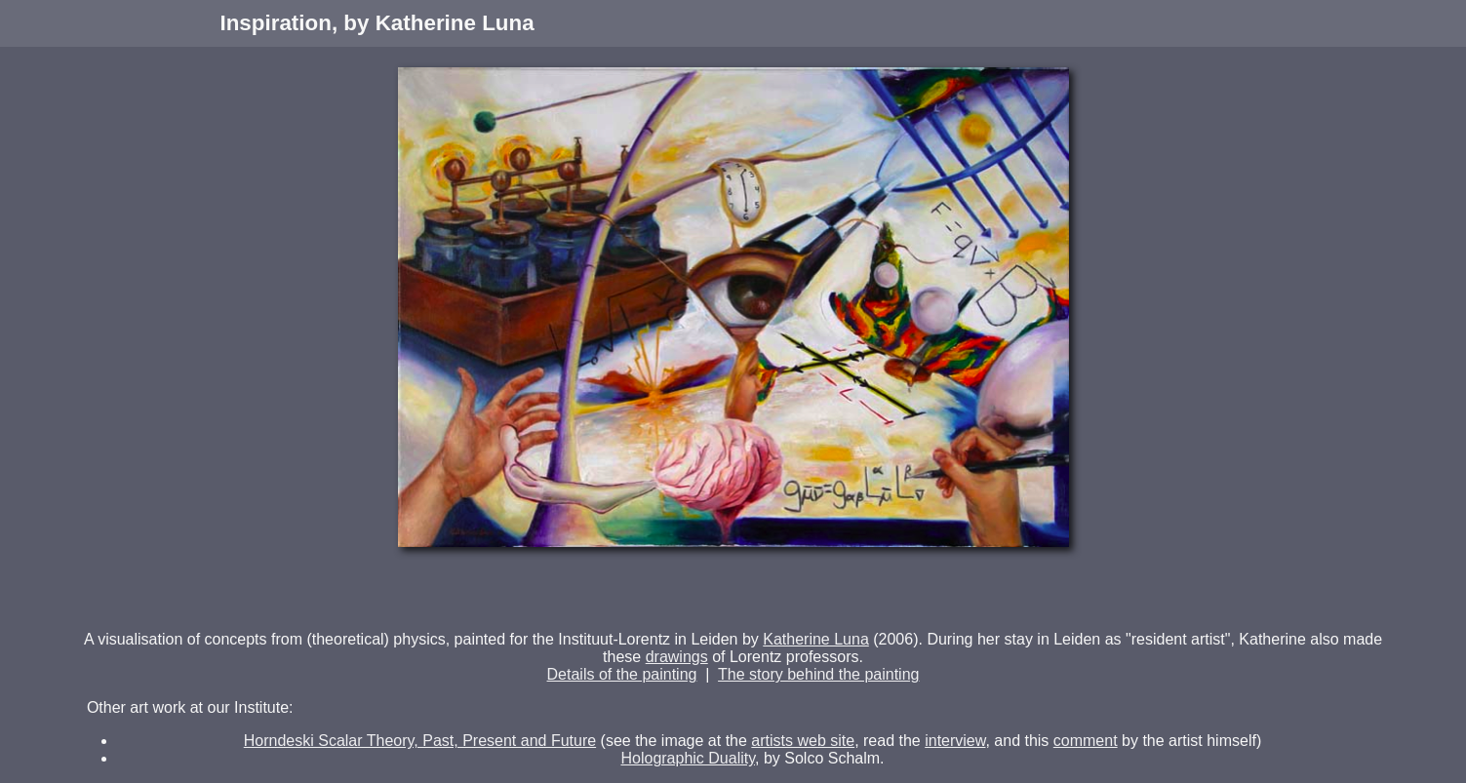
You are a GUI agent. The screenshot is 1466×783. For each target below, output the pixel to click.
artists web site (802, 740)
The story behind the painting (818, 674)
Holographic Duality (687, 758)
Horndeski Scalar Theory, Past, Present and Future (420, 740)
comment (1085, 740)
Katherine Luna (816, 639)
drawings (677, 656)
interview (955, 740)
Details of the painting (622, 674)
